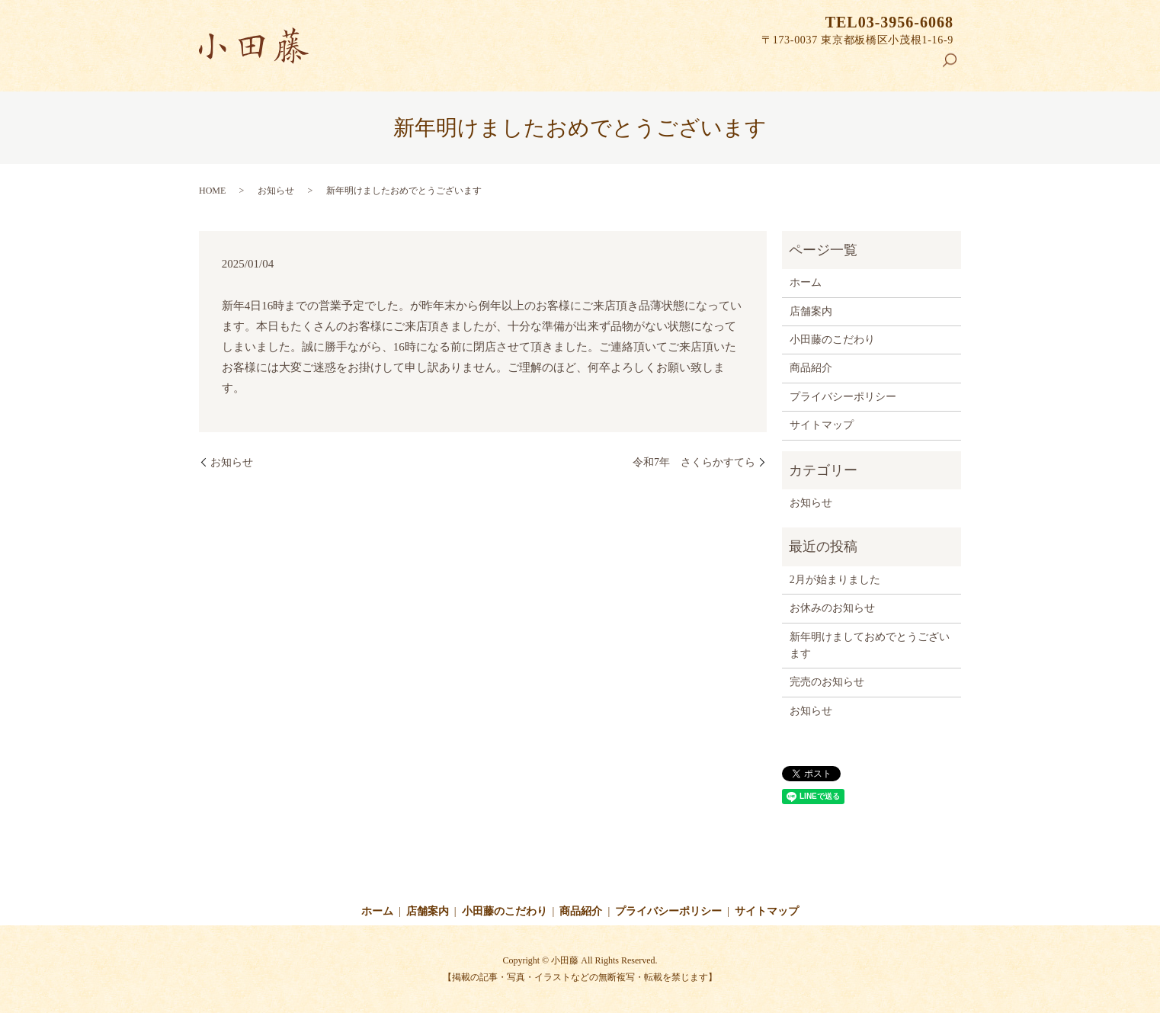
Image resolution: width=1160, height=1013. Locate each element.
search (956, 67)
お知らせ (276, 190)
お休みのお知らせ (832, 608)
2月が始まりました (835, 579)
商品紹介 (904, 65)
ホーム (656, 65)
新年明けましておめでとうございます (870, 645)
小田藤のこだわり (811, 65)
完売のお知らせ (827, 682)
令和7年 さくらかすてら (694, 462)
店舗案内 (718, 65)
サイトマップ (822, 425)
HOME (212, 190)
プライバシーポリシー (843, 396)
